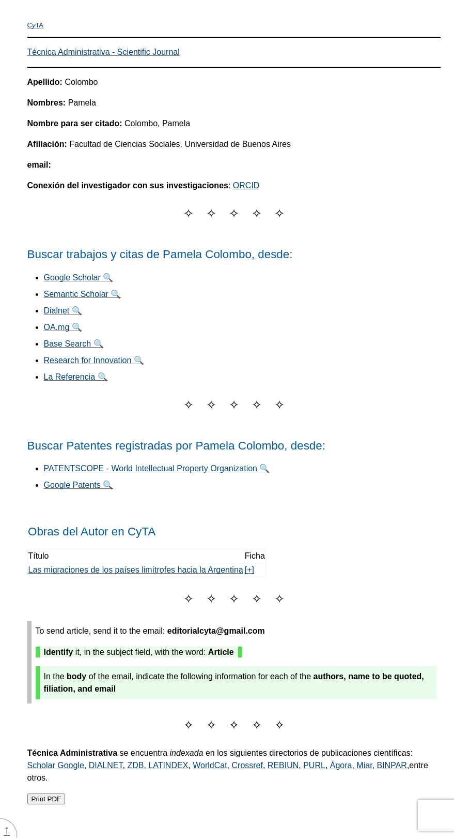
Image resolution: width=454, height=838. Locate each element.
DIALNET (106, 765)
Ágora (341, 765)
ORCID (246, 185)
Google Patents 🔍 (79, 485)
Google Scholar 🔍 (79, 277)
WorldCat (210, 765)
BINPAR (391, 765)
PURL (314, 765)
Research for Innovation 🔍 (94, 360)
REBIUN (283, 765)
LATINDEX (168, 765)
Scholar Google (55, 765)
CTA (35, 25)
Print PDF (46, 799)
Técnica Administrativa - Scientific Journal (103, 52)
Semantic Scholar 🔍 (82, 294)
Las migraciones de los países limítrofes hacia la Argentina (135, 569)
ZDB (135, 765)
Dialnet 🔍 (63, 310)
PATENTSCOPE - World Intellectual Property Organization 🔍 (157, 468)
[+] (249, 569)
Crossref (247, 765)
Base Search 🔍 (74, 343)
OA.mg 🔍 (63, 327)
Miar (364, 765)
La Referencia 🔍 (76, 376)
